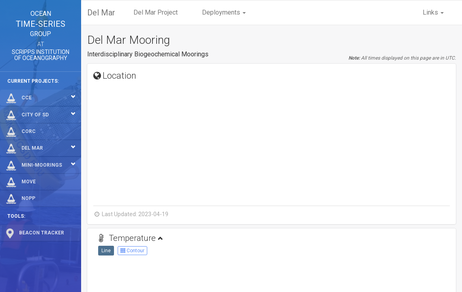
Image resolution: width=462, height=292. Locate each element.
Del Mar (101, 12)
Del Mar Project (155, 12)
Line (106, 250)
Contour (132, 250)
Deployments (224, 12)
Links (433, 12)
